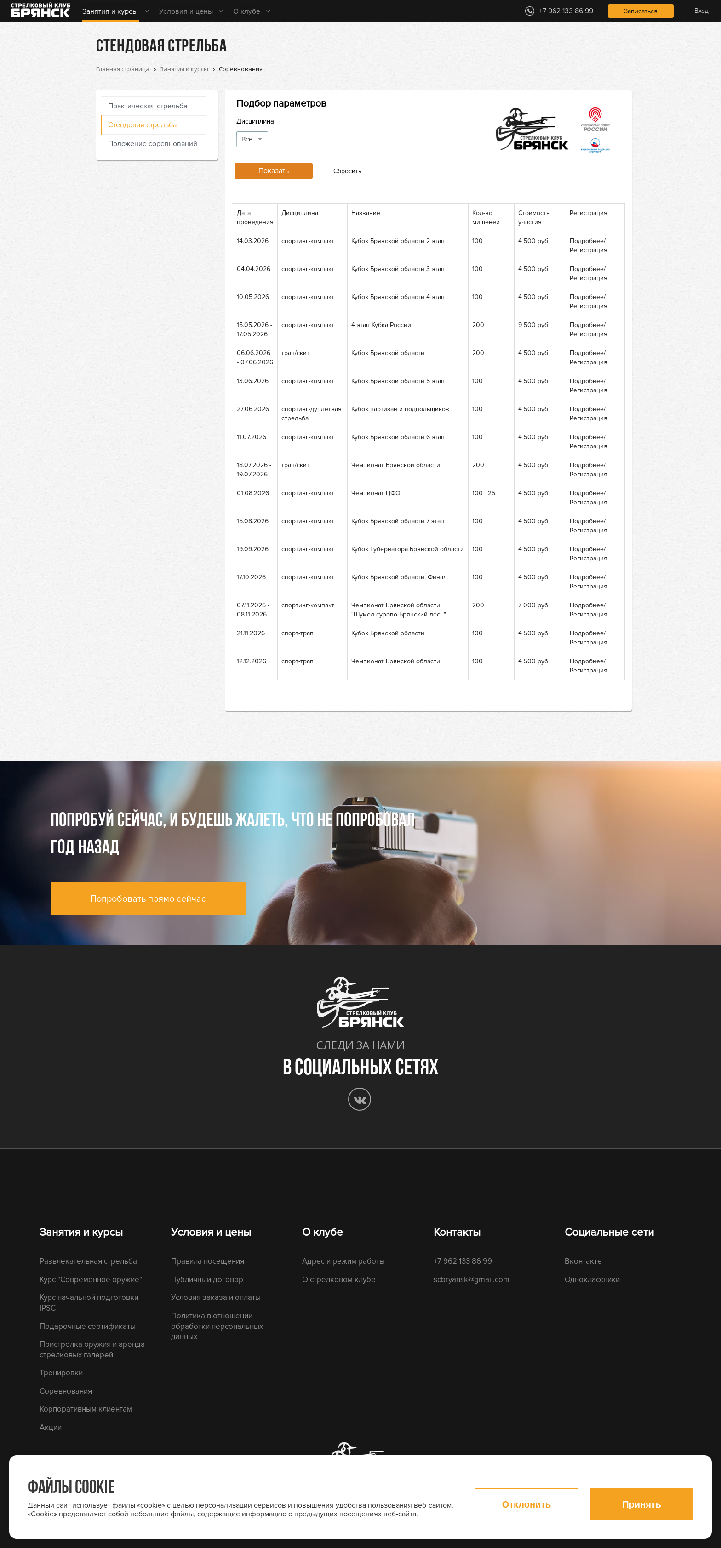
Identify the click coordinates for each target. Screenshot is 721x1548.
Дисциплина (255, 121)
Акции (51, 1427)
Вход (701, 11)
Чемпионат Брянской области (395, 465)
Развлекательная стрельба (88, 1261)
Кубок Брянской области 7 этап (397, 521)
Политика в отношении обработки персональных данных (217, 1326)
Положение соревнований (152, 143)
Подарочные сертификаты (88, 1326)
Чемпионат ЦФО (376, 493)
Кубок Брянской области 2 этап (398, 241)
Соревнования (66, 1391)
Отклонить (526, 1504)
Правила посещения (207, 1261)
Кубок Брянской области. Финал (399, 577)
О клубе (246, 11)
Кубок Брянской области (387, 353)
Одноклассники (592, 1279)
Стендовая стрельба (142, 125)
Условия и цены (186, 11)
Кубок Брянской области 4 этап (398, 297)
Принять (641, 1504)
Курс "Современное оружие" (91, 1279)
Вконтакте (583, 1261)
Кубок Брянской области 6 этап (398, 437)
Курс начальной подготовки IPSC (89, 1303)
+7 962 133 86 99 (463, 1261)
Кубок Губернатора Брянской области (407, 549)
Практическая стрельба (147, 106)
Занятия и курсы (109, 11)
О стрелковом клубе (339, 1279)
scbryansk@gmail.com (471, 1279)
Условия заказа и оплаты (216, 1297)
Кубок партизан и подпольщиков (400, 409)
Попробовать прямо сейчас (148, 898)
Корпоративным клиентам (86, 1409)
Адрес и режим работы (343, 1261)
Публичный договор (207, 1279)
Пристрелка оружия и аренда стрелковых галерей (92, 1349)
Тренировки (61, 1373)
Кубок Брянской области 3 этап (398, 269)
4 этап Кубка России (381, 325)
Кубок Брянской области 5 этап (398, 381)
